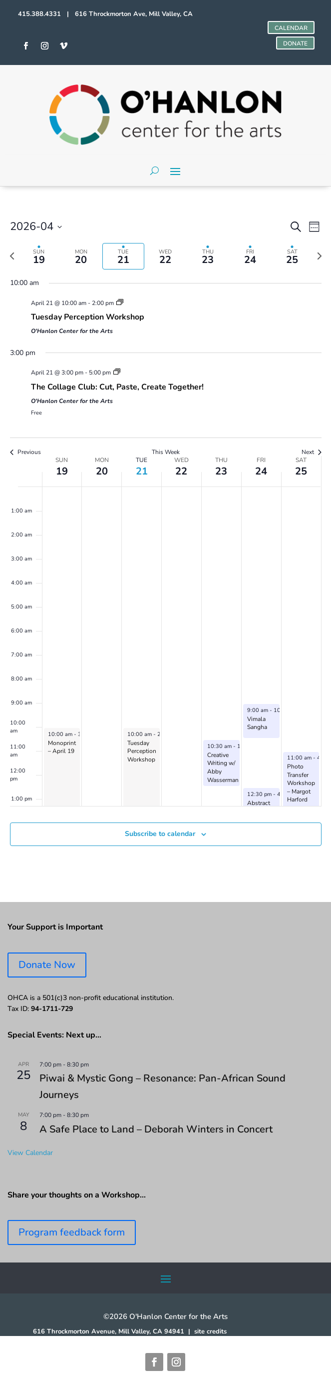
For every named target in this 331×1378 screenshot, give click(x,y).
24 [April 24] (261, 471)
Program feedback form (71, 1232)
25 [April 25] (301, 471)
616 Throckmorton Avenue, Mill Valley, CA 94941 (108, 1331)
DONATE (295, 44)
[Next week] (320, 256)
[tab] (39, 256)
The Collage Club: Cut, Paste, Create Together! (117, 387)
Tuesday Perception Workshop (87, 317)
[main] (165, 544)
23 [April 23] (221, 471)
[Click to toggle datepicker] (36, 226)
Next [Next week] (312, 452)
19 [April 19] (62, 471)
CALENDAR (291, 28)
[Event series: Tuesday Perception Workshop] (119, 303)
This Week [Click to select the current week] (166, 452)
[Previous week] (12, 256)
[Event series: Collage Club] (116, 372)
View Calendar (30, 1153)
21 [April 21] (142, 471)
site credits (210, 1331)
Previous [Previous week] (25, 452)
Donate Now (46, 965)
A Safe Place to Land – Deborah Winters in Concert (156, 1129)
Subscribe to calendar (160, 833)
